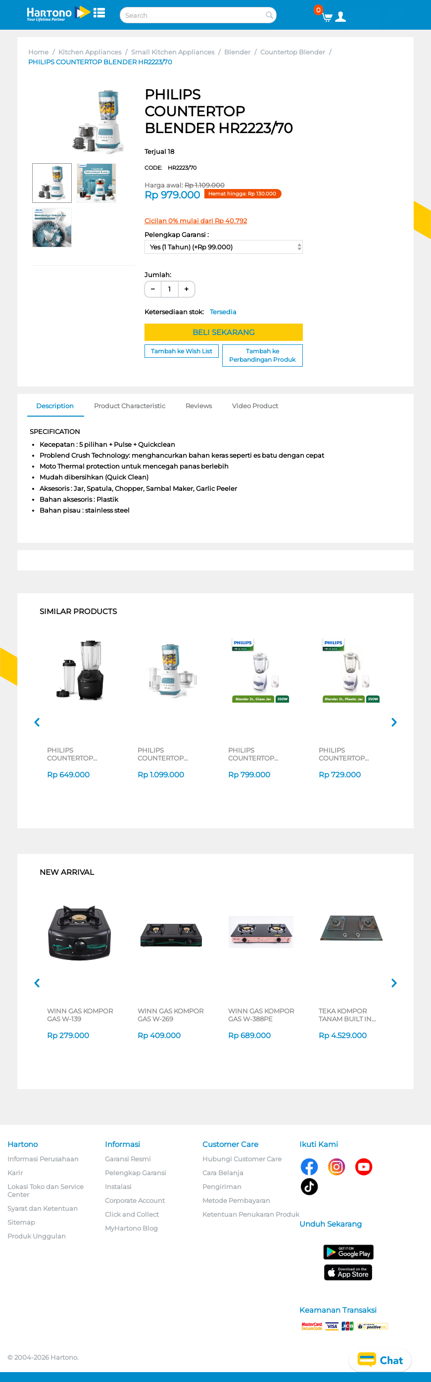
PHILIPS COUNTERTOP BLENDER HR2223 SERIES (167, 754)
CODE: (170, 167)
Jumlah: (157, 275)
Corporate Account (135, 1200)
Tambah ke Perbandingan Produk (262, 355)
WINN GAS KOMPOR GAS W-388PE (261, 1015)
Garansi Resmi (128, 1159)
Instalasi (118, 1187)
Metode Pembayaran (236, 1200)
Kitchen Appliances (89, 52)
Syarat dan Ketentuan (42, 1208)
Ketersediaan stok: (190, 312)
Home (38, 52)
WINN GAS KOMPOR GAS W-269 (170, 1015)
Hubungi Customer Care (242, 1159)
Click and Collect (132, 1214)
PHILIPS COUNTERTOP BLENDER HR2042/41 (70, 754)
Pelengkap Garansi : (176, 234)
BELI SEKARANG (223, 332)
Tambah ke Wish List (181, 351)
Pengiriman (221, 1187)
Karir (15, 1173)
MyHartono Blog (131, 1228)
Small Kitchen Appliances (172, 52)
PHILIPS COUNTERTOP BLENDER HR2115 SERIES (347, 754)
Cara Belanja (222, 1173)
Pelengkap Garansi (135, 1173)
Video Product (255, 406)
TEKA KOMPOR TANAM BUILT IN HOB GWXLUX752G (350, 1015)
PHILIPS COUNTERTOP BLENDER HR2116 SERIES (256, 754)
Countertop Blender (292, 52)
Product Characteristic (129, 406)
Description (55, 406)
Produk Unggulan (36, 1236)
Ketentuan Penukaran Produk (250, 1214)
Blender (237, 52)
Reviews (199, 406)
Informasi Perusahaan (43, 1159)
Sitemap (21, 1222)
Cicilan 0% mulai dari (195, 221)
